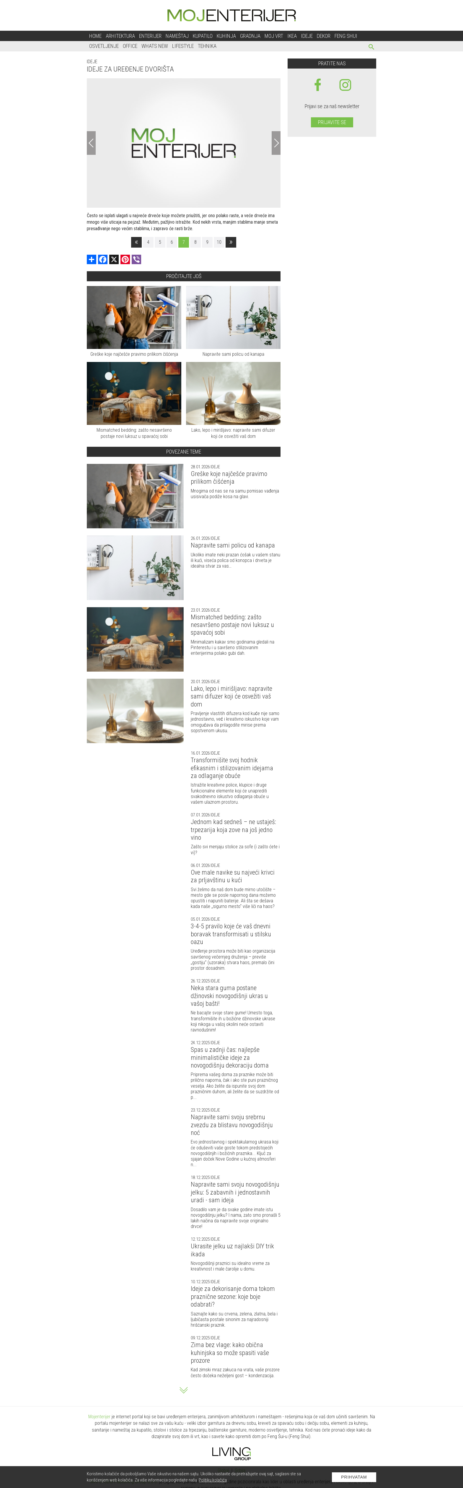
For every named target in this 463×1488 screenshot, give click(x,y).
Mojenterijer (99, 1416)
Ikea (292, 36)
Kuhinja (226, 36)
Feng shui (346, 36)
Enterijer (150, 36)
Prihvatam (354, 1477)
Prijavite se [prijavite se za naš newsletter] (332, 122)
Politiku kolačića (213, 1480)
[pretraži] (372, 47)
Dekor (323, 36)
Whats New (154, 46)
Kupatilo (203, 36)
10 (219, 242)
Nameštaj (177, 36)
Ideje (307, 36)
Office (130, 46)
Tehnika (207, 46)
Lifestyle (183, 46)
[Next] (276, 143)
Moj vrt (274, 36)
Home (95, 36)
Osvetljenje (104, 46)
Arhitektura (120, 36)
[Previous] (91, 143)
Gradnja (250, 36)
